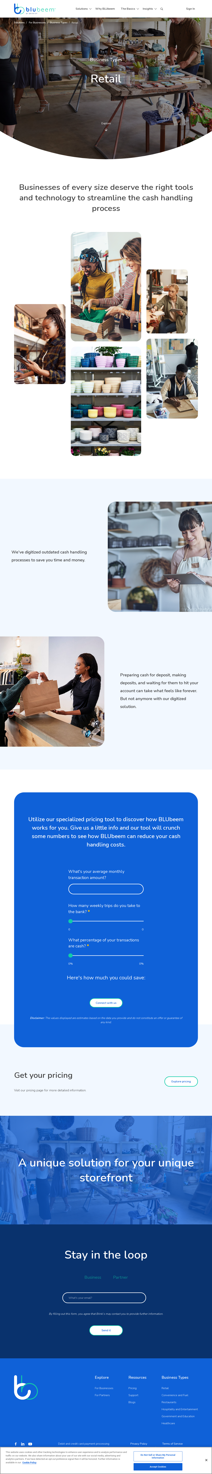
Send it (106, 1330)
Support (133, 1395)
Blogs (132, 1402)
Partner (120, 1277)
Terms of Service (172, 1444)
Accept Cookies (158, 1466)
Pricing (132, 1388)
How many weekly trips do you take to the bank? (104, 909)
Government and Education (178, 1416)
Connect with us (106, 1003)
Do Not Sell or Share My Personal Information (158, 1456)
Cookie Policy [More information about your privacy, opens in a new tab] (29, 1462)
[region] (106, 1460)
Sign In (190, 9)
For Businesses (104, 1388)
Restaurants (169, 1402)
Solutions (82, 9)
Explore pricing (181, 1081)
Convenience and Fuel (175, 1395)
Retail (165, 1388)
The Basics (128, 9)
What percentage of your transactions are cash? (103, 943)
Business (92, 1277)
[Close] (206, 1460)
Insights (148, 9)
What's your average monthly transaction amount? (96, 874)
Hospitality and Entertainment (180, 1409)
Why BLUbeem (105, 9)
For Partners (102, 1395)
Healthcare (168, 1423)
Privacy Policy (138, 1444)
